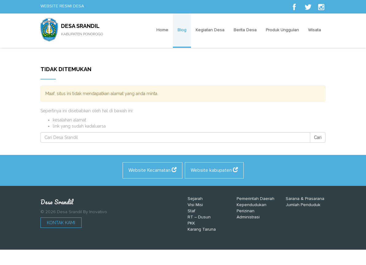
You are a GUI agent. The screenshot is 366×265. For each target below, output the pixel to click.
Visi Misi (195, 204)
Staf (191, 210)
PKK (191, 223)
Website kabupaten (214, 170)
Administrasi (248, 217)
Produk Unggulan (282, 30)
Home (162, 30)
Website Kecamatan (152, 170)
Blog (181, 30)
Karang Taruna (202, 229)
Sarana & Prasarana (305, 198)
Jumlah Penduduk (303, 204)
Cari (318, 137)
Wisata (314, 30)
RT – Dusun (199, 217)
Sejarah (195, 198)
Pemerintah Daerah (255, 198)
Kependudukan (251, 204)
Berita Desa (245, 30)
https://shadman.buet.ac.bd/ (155, 258)
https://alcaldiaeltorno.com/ (212, 258)
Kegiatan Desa (210, 30)
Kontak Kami (61, 222)
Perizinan (245, 210)
